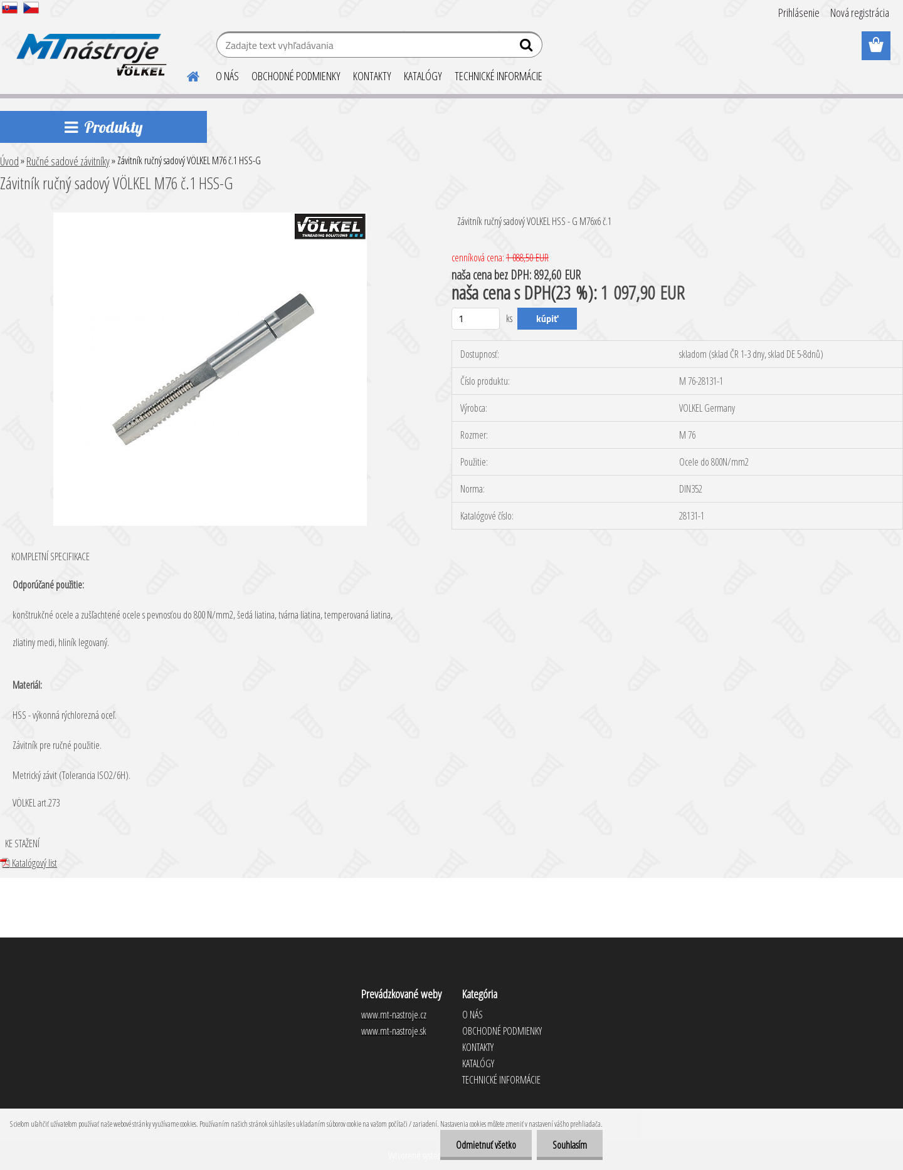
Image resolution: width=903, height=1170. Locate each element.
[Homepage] (185, 74)
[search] (528, 47)
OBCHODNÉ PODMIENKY (296, 75)
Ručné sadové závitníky (68, 161)
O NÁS (227, 75)
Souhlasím (569, 1145)
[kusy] (476, 319)
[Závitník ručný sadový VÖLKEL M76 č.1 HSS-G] (210, 217)
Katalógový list (28, 863)
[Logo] (89, 46)
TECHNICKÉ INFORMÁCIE (498, 75)
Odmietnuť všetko (486, 1145)
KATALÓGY (423, 75)
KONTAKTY (372, 75)
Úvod (9, 161)
